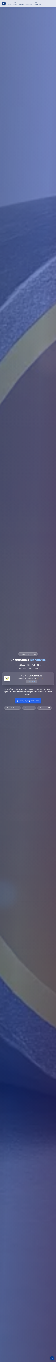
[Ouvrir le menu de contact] (52, 1358)
